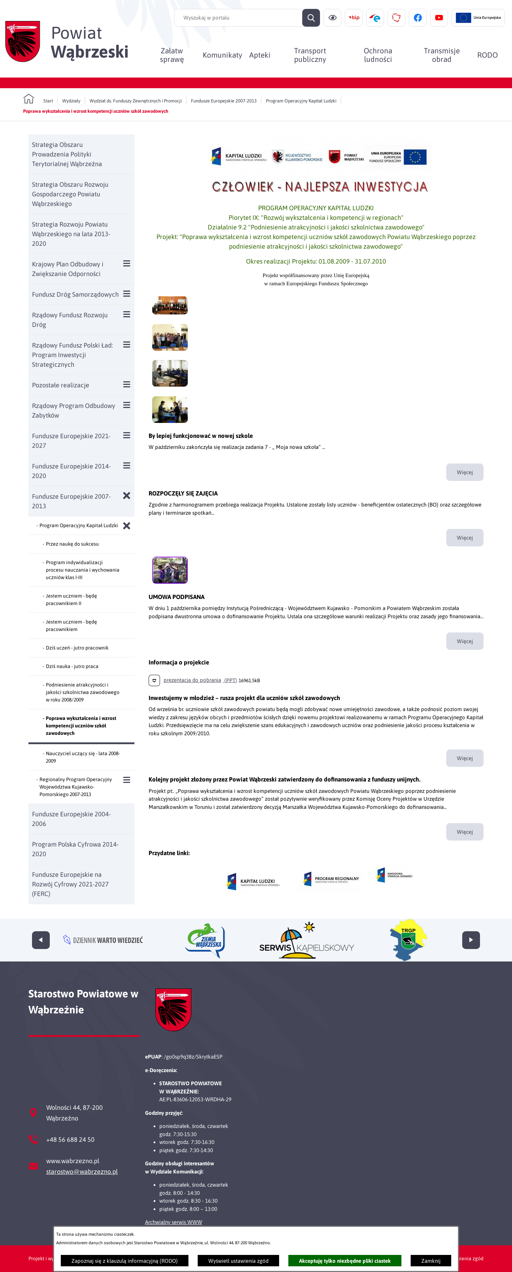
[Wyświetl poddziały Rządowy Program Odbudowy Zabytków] (127, 405)
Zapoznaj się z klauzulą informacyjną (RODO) (124, 1261)
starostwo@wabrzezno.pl (82, 1171)
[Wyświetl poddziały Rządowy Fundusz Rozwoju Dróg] (127, 314)
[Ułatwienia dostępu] (332, 18)
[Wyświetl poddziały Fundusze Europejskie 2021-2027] (127, 435)
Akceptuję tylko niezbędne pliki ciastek (345, 1261)
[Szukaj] (311, 18)
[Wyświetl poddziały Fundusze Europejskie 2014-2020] (127, 465)
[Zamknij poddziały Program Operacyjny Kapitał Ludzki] (127, 526)
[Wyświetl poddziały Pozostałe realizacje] (127, 384)
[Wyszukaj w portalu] (247, 18)
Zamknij (431, 1261)
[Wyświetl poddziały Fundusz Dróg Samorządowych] (127, 294)
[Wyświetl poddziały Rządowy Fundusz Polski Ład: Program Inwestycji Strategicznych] (127, 344)
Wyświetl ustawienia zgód (238, 1261)
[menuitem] (172, 55)
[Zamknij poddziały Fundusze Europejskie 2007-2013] (127, 496)
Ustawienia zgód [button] (465, 1258)
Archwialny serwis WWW (173, 1222)
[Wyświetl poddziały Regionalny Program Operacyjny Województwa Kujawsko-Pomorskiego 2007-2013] (127, 780)
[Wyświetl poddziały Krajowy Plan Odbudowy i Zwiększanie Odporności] (127, 263)
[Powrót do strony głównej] (38, 99)
